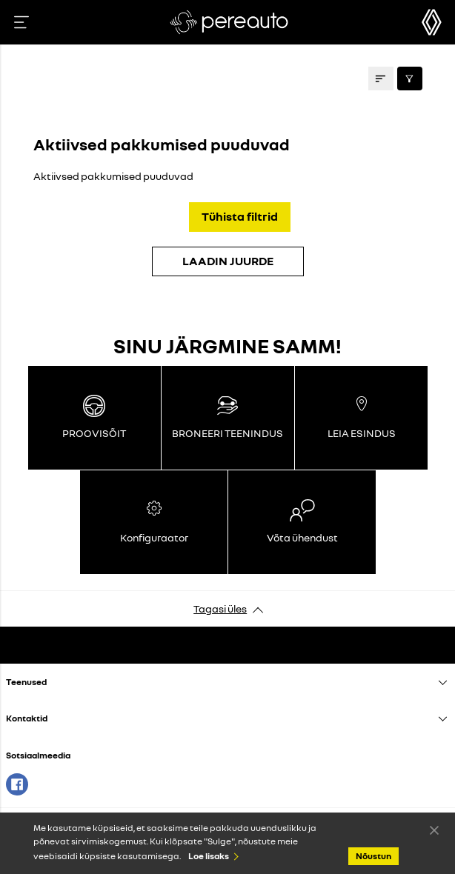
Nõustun (434, 829)
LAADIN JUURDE (227, 260)
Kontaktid (26, 718)
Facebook (17, 784)
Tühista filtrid (240, 216)
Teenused (26, 681)
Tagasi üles (220, 608)
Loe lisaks (208, 855)
